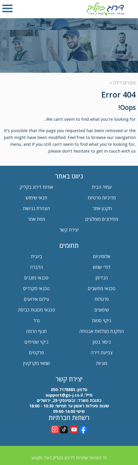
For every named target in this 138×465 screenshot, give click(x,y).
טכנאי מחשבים (101, 288)
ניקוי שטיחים (36, 342)
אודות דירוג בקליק (36, 187)
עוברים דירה (124, 83)
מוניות (101, 363)
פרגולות (102, 299)
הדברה (36, 267)
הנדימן (101, 278)
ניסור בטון (101, 342)
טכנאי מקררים (36, 288)
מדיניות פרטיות (102, 198)
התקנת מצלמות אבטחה (101, 331)
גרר (36, 320)
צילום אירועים (36, 299)
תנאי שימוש (36, 198)
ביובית (36, 256)
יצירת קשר (69, 230)
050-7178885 (63, 389)
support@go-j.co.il (64, 395)
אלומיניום (101, 256)
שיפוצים (101, 310)
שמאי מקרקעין (36, 363)
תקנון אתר (101, 208)
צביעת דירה (101, 352)
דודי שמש (101, 267)
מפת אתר (36, 219)
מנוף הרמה (36, 331)
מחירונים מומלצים (101, 219)
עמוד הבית (102, 187)
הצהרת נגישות (36, 208)
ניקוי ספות (101, 320)
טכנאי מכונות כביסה (36, 310)
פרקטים (36, 352)
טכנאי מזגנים (36, 278)
